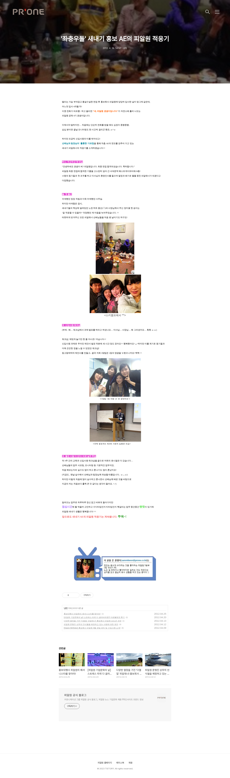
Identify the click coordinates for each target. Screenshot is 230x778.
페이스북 (120, 762)
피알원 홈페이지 (105, 762)
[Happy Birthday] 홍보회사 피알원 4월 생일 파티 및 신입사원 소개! (92, 628)
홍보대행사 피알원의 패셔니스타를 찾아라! (82, 614)
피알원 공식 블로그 (75, 695)
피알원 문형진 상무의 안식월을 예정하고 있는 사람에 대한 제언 (91, 624)
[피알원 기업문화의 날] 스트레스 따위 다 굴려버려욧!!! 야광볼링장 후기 (94, 617)
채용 (130, 762)
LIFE (65, 608)
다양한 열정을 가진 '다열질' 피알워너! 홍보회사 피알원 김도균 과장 (92, 621)
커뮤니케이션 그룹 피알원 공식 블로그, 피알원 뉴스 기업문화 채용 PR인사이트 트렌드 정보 (103, 699)
